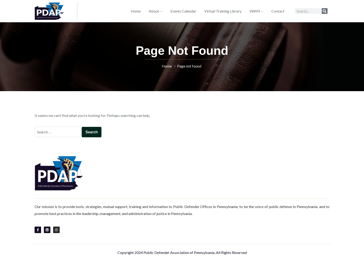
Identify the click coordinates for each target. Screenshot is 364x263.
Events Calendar (183, 11)
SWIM (255, 11)
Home (136, 11)
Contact (277, 11)
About (154, 11)
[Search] (325, 11)
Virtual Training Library (222, 11)
